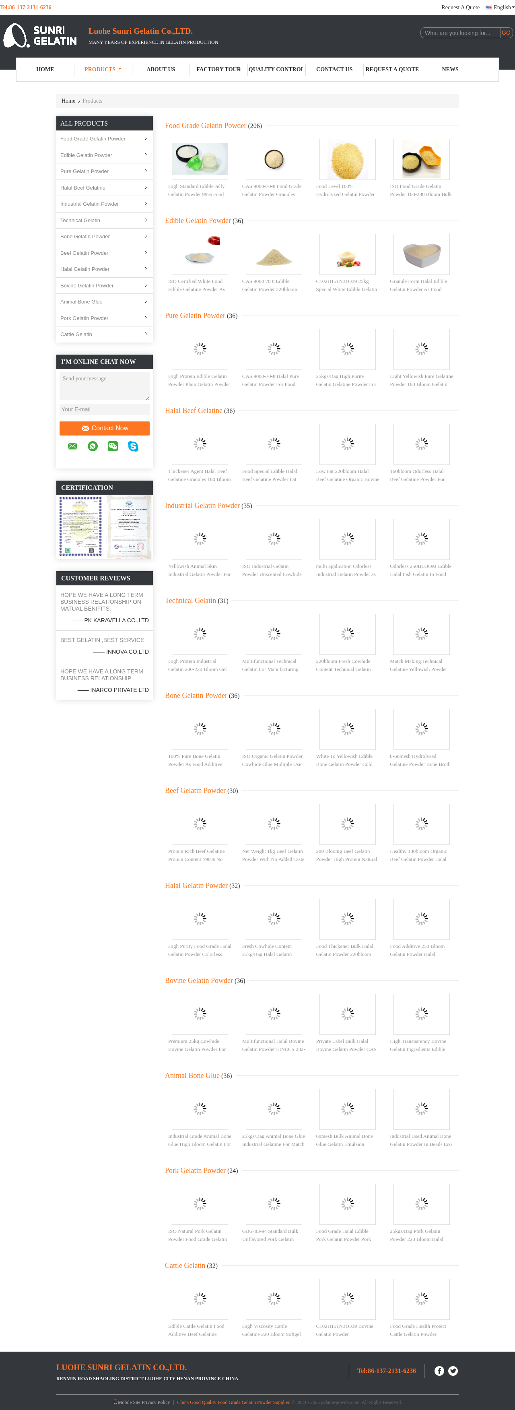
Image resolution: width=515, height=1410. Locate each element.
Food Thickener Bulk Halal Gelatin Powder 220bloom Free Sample (344, 954)
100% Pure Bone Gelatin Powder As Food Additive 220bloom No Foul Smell (195, 764)
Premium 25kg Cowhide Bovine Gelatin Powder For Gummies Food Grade (197, 1049)
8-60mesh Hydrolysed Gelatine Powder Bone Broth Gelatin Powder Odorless (420, 764)
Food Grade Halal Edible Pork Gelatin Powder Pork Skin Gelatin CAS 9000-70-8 (346, 1239)
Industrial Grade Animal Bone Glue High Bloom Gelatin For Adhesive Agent (199, 1144)
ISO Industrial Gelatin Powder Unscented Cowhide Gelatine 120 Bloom (272, 574)
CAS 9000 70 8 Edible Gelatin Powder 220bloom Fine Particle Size (269, 289)
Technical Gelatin (80, 220)
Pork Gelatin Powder (84, 318)
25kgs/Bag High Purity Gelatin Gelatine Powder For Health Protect (346, 384)
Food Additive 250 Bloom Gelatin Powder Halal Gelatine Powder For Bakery (420, 954)
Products (103, 69)
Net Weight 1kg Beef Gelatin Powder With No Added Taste (273, 855)
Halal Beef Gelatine (82, 188)
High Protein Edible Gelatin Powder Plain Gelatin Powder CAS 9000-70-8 (199, 384)
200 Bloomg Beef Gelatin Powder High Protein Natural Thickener (346, 859)
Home (45, 69)
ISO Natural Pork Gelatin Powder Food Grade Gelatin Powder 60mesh (197, 1239)
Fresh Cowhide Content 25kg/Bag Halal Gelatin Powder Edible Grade (267, 954)
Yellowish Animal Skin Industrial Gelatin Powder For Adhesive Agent (199, 574)
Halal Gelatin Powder (84, 269)
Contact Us (334, 69)
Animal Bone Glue (81, 302)
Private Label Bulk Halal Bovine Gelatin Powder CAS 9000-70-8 (346, 1049)
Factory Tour (218, 69)
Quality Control (277, 69)
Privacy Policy (156, 1402)
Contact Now (105, 428)
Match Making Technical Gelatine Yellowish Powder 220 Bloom (418, 669)
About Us (160, 69)
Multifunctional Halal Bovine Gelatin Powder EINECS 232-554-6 (273, 1049)
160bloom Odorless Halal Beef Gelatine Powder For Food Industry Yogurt (417, 479)
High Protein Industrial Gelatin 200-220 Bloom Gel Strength (197, 669)
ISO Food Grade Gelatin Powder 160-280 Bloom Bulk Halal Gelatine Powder (420, 194)
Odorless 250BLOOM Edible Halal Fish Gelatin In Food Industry (420, 574)
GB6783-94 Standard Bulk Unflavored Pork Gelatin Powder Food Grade (270, 1239)
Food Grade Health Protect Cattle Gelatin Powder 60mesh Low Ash (418, 1334)
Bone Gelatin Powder (85, 236)
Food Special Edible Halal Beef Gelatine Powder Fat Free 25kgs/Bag (269, 479)
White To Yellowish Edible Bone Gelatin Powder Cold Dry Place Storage (344, 764)
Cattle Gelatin (76, 334)
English (504, 7)
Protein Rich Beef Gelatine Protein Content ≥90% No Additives (196, 859)
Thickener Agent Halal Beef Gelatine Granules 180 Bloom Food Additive (199, 479)
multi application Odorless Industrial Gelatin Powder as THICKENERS (346, 574)
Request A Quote (460, 7)
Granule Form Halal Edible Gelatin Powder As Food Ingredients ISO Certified (418, 289)
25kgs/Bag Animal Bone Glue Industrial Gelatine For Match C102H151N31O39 (273, 1144)
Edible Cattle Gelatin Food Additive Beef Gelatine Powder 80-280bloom (196, 1334)
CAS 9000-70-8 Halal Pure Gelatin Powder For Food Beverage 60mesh (270, 384)
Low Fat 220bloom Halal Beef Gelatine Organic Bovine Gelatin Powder (348, 479)
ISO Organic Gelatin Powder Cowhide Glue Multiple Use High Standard (272, 764)
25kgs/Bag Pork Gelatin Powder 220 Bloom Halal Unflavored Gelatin (416, 1239)
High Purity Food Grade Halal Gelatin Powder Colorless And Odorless (199, 954)
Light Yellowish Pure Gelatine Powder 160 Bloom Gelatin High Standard (421, 384)
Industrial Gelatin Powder (89, 204)
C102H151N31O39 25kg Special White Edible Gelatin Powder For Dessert (346, 289)
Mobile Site (126, 1402)
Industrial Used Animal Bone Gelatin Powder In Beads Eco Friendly (421, 1144)
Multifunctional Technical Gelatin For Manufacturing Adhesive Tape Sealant (270, 669)
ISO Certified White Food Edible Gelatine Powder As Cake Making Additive (196, 289)
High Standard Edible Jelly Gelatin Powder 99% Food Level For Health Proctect (196, 194)
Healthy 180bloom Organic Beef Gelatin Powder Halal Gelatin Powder (418, 859)
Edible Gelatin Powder (86, 155)
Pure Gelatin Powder (84, 171)
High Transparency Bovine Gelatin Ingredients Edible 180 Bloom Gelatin (418, 1049)
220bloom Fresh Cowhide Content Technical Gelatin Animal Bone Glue (343, 669)
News (450, 69)
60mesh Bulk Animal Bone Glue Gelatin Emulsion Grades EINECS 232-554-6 (345, 1144)
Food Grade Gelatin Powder (93, 139)
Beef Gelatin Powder (84, 253)
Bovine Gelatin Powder (86, 286)
